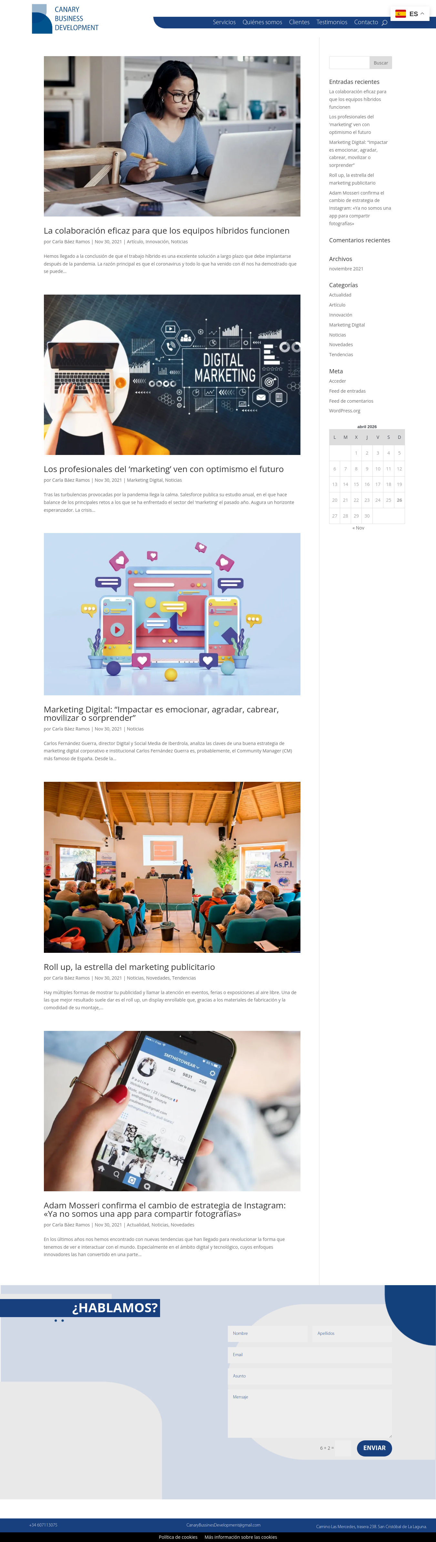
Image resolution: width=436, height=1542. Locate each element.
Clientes (299, 23)
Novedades (158, 978)
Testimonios (332, 23)
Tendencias (184, 978)
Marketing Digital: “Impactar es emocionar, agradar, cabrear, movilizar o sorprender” (161, 713)
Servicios (224, 23)
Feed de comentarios (351, 401)
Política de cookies (178, 1537)
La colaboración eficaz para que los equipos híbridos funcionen (167, 230)
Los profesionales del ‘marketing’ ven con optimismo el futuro (164, 469)
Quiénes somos (262, 23)
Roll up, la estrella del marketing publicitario (129, 967)
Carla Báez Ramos (71, 241)
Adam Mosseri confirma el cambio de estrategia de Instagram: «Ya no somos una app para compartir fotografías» (165, 1209)
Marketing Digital (145, 480)
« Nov (358, 528)
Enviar (374, 1448)
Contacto (366, 23)
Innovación (157, 241)
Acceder (337, 381)
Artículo (135, 241)
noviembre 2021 (346, 269)
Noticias (179, 241)
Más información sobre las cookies (241, 1537)
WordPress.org (344, 411)
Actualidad (138, 1225)
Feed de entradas (347, 391)
